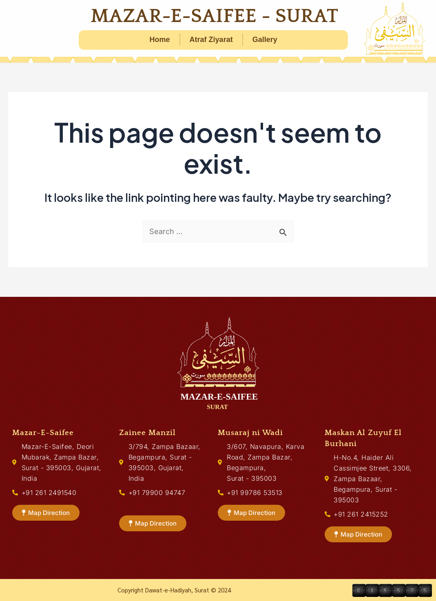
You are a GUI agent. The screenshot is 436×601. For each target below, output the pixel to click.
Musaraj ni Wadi (250, 433)
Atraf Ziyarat (211, 39)
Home (160, 39)
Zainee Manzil (147, 433)
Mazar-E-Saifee (43, 433)
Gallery (264, 39)
